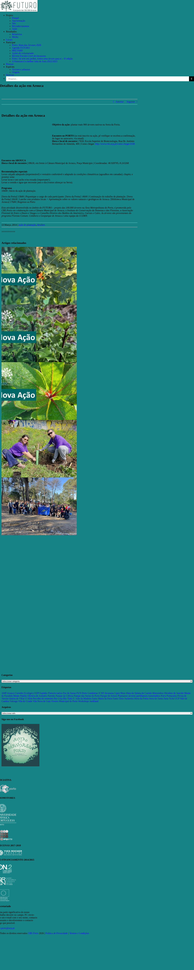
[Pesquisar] (191, 78)
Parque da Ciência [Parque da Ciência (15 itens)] (64, 696)
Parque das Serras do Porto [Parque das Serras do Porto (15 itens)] (87, 696)
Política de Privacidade (57, 933)
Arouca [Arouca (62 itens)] (10, 693)
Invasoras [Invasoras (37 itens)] (109, 693)
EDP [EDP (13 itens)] (36, 693)
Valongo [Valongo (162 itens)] (14, 701)
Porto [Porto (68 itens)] (163, 696)
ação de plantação (27, 225)
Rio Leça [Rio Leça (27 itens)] (58, 698)
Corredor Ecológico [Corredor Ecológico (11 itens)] (24, 693)
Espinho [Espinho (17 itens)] (43, 693)
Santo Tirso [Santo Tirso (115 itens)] (118, 698)
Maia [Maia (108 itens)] (122, 693)
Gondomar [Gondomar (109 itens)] (93, 693)
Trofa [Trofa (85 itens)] (171, 698)
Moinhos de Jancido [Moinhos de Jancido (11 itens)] (174, 693)
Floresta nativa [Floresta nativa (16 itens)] (55, 693)
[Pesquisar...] (97, 78)
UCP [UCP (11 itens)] (177, 698)
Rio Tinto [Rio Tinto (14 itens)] (67, 698)
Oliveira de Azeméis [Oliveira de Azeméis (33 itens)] (37, 696)
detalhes (41, 225)
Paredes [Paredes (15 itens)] (51, 696)
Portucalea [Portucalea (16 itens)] (172, 696)
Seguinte (131, 101)
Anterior (120, 101)
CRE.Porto (33, 933)
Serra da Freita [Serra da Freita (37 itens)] (141, 698)
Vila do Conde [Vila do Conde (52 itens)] (25, 701)
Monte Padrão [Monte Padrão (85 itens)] (20, 696)
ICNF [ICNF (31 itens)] (101, 693)
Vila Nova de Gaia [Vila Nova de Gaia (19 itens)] (42, 701)
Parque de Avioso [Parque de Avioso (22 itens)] (109, 696)
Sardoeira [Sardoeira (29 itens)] (129, 698)
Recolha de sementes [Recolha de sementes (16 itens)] (43, 698)
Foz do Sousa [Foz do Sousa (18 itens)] (69, 693)
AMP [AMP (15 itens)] (4, 693)
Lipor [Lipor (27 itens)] (117, 693)
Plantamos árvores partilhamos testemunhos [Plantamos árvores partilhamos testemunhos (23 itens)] (139, 696)
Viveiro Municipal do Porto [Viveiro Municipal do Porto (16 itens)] (64, 701)
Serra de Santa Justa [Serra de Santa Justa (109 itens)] (158, 698)
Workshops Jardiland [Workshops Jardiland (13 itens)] (88, 701)
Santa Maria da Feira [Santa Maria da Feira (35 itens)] (102, 698)
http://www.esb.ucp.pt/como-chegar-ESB (115, 144)
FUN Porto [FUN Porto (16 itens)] (81, 693)
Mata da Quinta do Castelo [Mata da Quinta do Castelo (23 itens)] (139, 693)
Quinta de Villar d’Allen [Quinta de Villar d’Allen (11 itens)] (21, 698)
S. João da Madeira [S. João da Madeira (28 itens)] (82, 698)
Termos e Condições (79, 933)
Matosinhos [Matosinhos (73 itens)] (158, 693)
